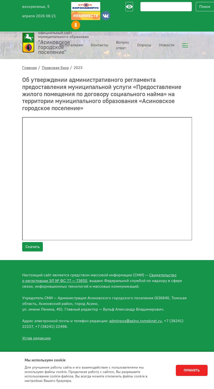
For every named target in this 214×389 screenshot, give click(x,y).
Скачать (32, 246)
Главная (29, 67)
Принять (192, 370)
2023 (78, 67)
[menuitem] (185, 45)
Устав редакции (36, 338)
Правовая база (55, 67)
